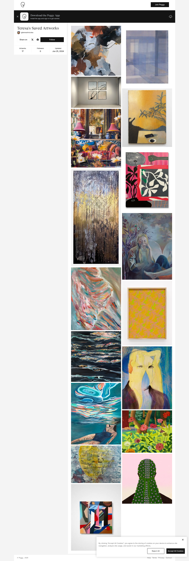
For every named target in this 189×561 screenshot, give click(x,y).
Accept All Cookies (175, 551)
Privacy (161, 558)
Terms (154, 558)
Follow (52, 39)
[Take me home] (22, 4)
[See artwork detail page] (96, 51)
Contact (169, 558)
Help (149, 558)
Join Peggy (160, 4)
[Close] (183, 540)
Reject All (156, 551)
